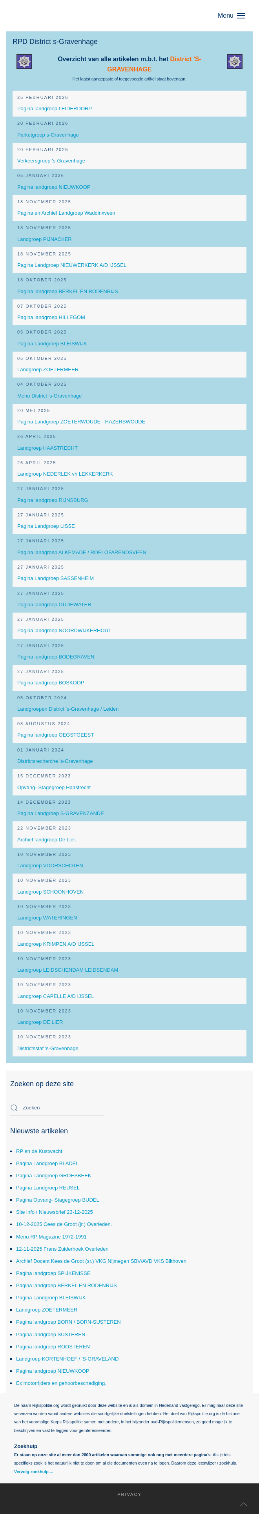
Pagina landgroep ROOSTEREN (53, 1347)
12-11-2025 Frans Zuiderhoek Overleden (62, 1249)
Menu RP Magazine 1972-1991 (51, 1237)
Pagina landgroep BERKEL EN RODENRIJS (67, 291)
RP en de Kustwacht (39, 1151)
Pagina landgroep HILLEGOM (51, 317)
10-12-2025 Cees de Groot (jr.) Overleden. (64, 1224)
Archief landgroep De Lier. (46, 840)
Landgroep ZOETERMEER (47, 369)
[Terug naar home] (49, 15)
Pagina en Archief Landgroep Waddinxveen (66, 213)
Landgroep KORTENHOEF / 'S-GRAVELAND (67, 1359)
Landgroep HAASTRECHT (47, 448)
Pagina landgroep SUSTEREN (50, 1334)
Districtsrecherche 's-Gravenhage (55, 761)
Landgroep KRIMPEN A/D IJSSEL (56, 944)
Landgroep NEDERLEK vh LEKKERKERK (65, 474)
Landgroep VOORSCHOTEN (50, 865)
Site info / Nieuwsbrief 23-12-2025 (54, 1212)
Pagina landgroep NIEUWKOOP (53, 187)
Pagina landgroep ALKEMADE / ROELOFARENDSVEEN (81, 552)
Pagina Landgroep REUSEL (48, 1188)
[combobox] (57, 1108)
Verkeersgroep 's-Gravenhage (51, 161)
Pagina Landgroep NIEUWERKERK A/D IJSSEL (71, 265)
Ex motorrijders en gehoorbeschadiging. (61, 1383)
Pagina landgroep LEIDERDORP (54, 108)
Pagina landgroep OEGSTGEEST (55, 735)
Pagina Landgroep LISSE (46, 526)
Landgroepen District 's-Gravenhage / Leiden (68, 709)
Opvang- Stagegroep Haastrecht (54, 787)
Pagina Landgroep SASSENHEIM (55, 578)
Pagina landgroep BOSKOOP (50, 683)
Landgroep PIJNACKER (44, 239)
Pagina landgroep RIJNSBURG (52, 500)
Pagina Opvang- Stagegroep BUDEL (57, 1200)
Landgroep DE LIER (40, 1022)
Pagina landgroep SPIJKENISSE (53, 1273)
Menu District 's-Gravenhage (49, 396)
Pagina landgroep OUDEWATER (54, 604)
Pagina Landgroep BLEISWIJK (52, 344)
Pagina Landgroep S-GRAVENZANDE (60, 813)
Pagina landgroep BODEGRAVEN (55, 657)
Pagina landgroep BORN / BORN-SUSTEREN (68, 1322)
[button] (235, 15)
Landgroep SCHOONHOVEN (50, 892)
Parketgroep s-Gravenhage (48, 135)
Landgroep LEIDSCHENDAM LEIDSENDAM (67, 970)
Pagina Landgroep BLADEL (47, 1163)
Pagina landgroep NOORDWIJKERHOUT (64, 630)
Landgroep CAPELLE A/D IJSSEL (55, 996)
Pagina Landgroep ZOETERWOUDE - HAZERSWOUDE (81, 422)
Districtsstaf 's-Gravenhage (47, 1048)
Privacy (125, 1494)
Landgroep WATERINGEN (47, 918)
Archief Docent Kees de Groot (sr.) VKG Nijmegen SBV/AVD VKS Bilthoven (101, 1261)
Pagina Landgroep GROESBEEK (53, 1175)
